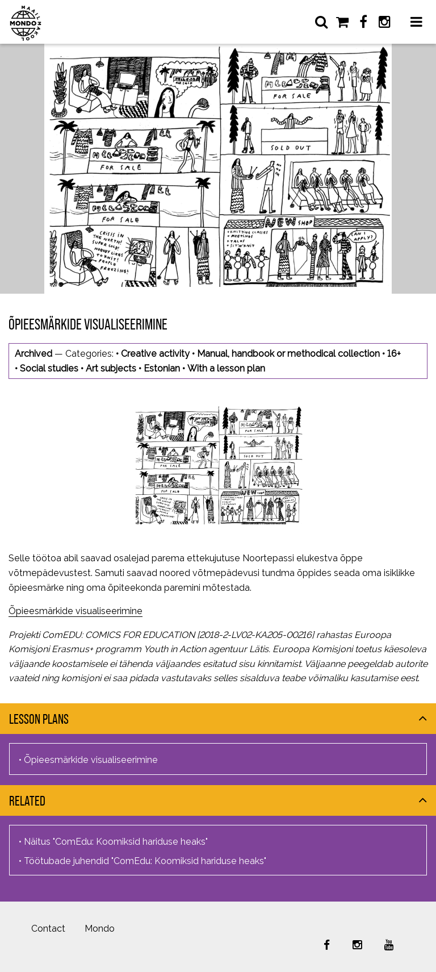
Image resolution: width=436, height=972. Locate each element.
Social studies (49, 368)
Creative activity (155, 353)
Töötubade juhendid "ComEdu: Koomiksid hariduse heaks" (145, 861)
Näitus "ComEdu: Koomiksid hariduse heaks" (116, 841)
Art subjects (111, 368)
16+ (394, 353)
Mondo (100, 928)
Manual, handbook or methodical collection (288, 353)
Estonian (162, 368)
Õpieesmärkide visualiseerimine (75, 611)
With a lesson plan (226, 368)
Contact (48, 928)
